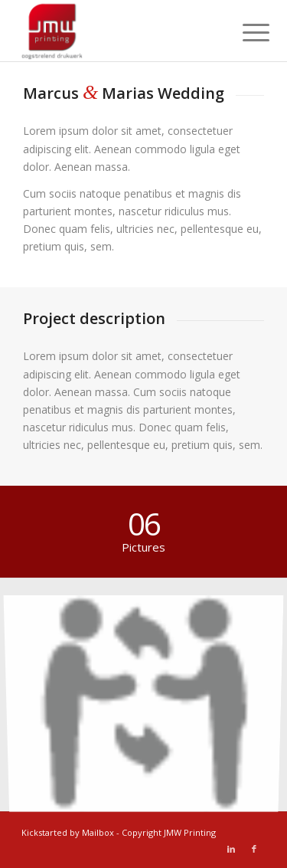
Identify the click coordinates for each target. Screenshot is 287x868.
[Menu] (244, 32)
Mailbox (98, 832)
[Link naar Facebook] (254, 848)
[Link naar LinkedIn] (231, 848)
